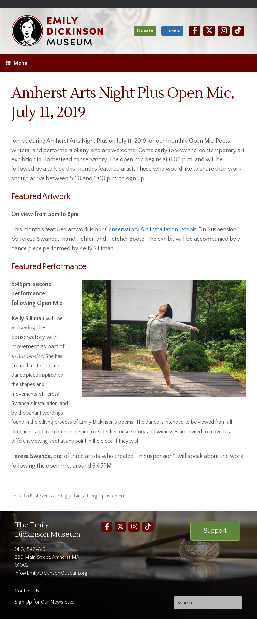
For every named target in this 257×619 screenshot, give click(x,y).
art (78, 496)
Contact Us (27, 591)
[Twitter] (209, 31)
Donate (145, 30)
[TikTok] (238, 31)
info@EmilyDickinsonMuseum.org (51, 573)
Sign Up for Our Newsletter (45, 602)
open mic (121, 496)
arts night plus (96, 496)
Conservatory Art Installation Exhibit (150, 229)
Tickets (172, 30)
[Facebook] (194, 31)
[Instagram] (224, 31)
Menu (16, 63)
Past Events (41, 496)
